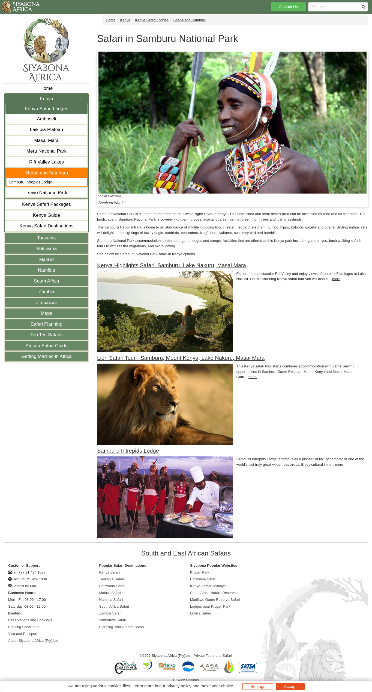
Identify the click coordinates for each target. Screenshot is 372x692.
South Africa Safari (114, 606)
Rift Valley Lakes (46, 162)
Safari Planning (46, 324)
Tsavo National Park (46, 192)
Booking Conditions (23, 627)
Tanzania (46, 237)
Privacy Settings (186, 680)
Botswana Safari (112, 586)
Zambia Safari (110, 613)
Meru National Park (46, 151)
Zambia (46, 291)
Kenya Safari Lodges (46, 108)
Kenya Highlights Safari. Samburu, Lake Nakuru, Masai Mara (171, 265)
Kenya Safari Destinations (46, 225)
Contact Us (288, 7)
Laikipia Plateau (46, 129)
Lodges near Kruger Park (210, 606)
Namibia (46, 270)
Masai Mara (46, 140)
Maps (46, 313)
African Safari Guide (46, 345)
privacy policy (178, 686)
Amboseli (46, 118)
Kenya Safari (109, 572)
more (336, 279)
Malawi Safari (110, 593)
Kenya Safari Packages (46, 204)
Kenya (46, 98)
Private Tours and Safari (213, 656)
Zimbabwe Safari (112, 620)
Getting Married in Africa (46, 356)
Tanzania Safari (111, 579)
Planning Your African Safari (121, 627)
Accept (290, 686)
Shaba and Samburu (46, 173)
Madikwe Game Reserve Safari (215, 600)
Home (46, 88)
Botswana (46, 248)
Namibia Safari (111, 600)
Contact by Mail (24, 586)
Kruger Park (199, 572)
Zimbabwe (46, 302)
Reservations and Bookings (30, 620)
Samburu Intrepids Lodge (30, 182)
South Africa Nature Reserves (214, 593)
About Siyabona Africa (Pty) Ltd (33, 640)
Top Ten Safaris (46, 334)
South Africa (46, 281)
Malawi (46, 259)
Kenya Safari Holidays (208, 586)
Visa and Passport (22, 634)
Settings (257, 686)
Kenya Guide (46, 215)
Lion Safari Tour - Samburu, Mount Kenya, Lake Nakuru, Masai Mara (181, 358)
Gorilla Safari (200, 613)
